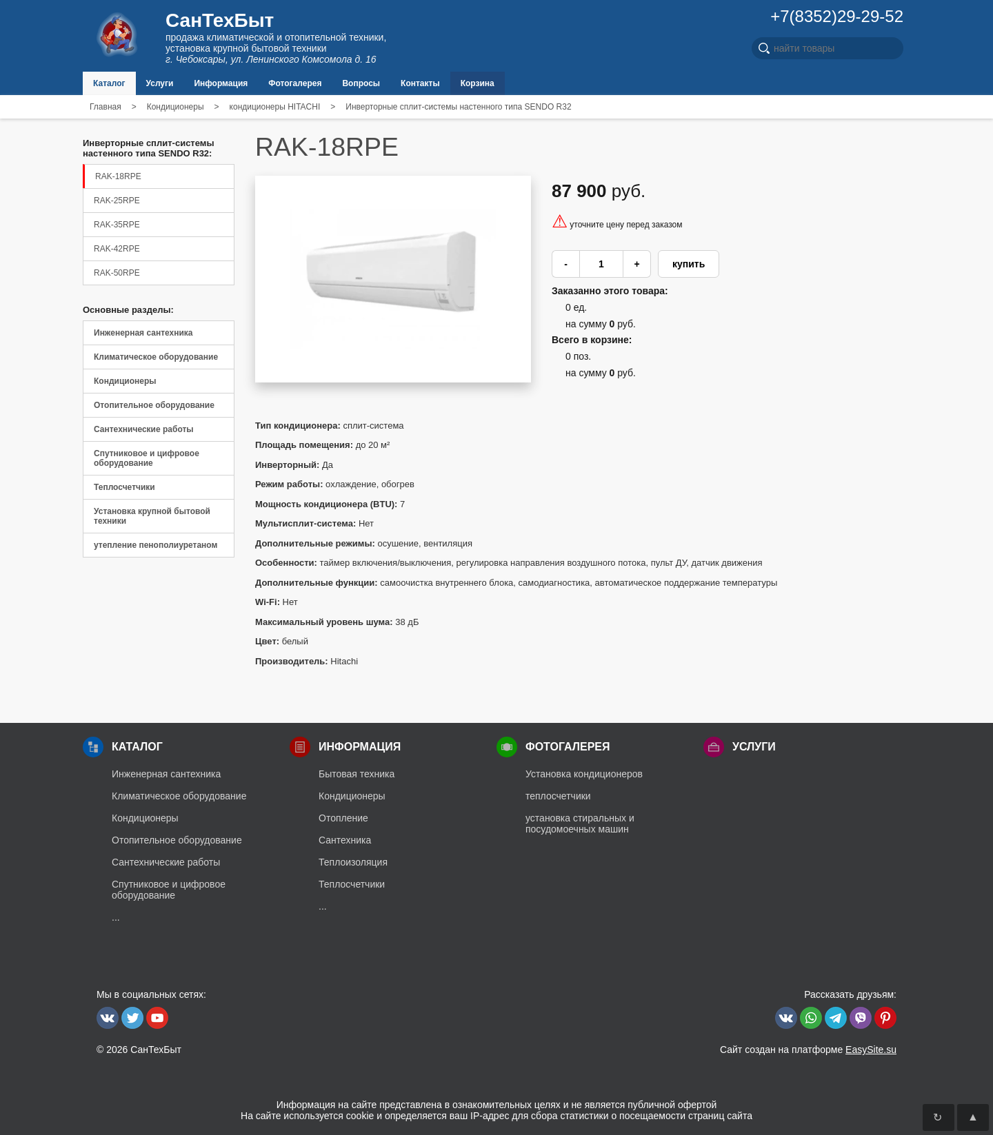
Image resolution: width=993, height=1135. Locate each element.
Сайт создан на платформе (808, 1049)
